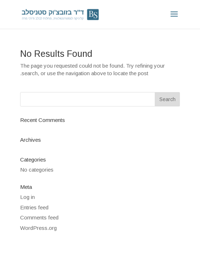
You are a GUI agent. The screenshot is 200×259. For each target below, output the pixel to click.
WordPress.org (38, 228)
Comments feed (39, 217)
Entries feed (34, 207)
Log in (27, 197)
